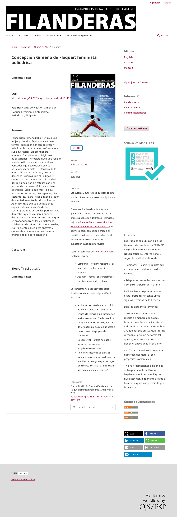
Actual (9, 35)
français (128, 67)
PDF (77, 147)
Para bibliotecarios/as (135, 112)
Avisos (38, 35)
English (128, 57)
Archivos (24, 35)
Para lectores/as (132, 102)
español (128, 62)
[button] (133, 433)
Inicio (14, 46)
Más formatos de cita (84, 407)
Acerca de (53, 35)
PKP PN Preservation (23, 479)
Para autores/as (132, 107)
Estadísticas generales (80, 35)
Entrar (167, 2)
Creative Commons (104, 251)
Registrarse (154, 2)
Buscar (162, 35)
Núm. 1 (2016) (41, 46)
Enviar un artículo (137, 128)
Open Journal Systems (137, 82)
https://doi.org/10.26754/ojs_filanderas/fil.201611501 (41, 98)
